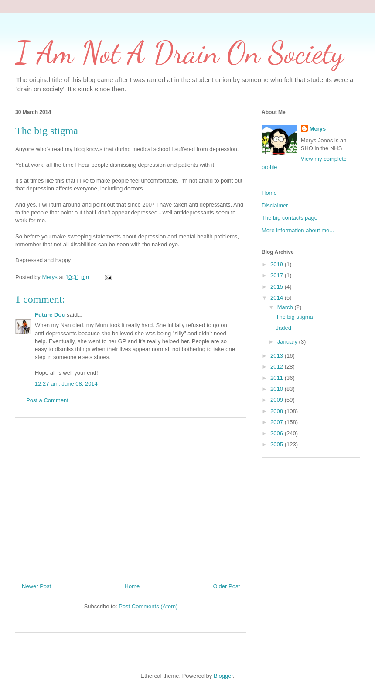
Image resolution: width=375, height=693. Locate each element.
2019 (277, 264)
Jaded (283, 327)
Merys (318, 128)
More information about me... (298, 230)
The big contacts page (289, 217)
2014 (277, 297)
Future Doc (50, 314)
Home (132, 586)
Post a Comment (47, 400)
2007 (277, 422)
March (286, 307)
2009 (277, 399)
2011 (277, 378)
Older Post (226, 586)
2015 (277, 286)
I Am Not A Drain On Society (179, 52)
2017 (277, 275)
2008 (277, 411)
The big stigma (294, 317)
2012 (277, 366)
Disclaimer (275, 205)
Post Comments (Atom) (148, 606)
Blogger (223, 675)
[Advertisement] (130, 497)
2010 (277, 389)
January (288, 341)
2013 (277, 355)
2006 (277, 433)
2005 (277, 444)
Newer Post (36, 586)
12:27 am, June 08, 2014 (66, 383)
